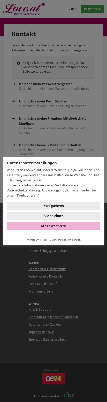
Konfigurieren (27, 195)
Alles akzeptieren (53, 226)
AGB (44, 239)
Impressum (32, 239)
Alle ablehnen (54, 216)
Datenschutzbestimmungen (65, 239)
